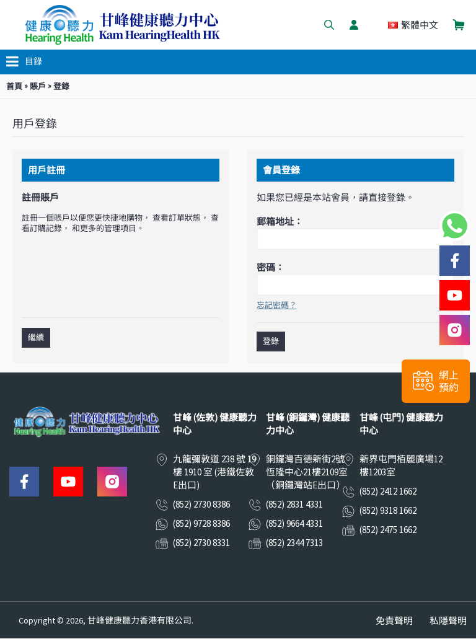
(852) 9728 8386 (201, 523)
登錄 (61, 86)
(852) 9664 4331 (294, 523)
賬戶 (38, 86)
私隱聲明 (448, 621)
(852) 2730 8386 (201, 504)
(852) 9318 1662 (387, 510)
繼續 (36, 337)
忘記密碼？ (277, 305)
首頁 (14, 86)
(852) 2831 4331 (294, 504)
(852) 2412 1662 (387, 491)
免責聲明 (394, 621)
